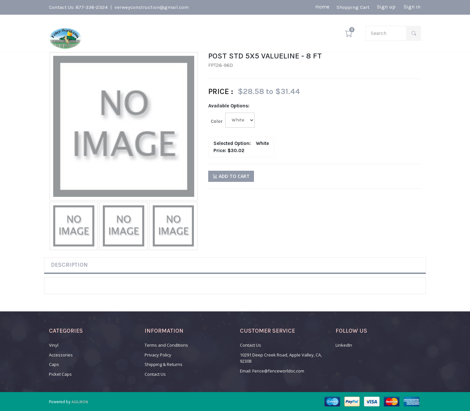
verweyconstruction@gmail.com (152, 7)
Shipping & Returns (163, 364)
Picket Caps (60, 374)
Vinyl (53, 345)
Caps (54, 364)
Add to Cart (231, 176)
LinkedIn (344, 345)
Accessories (61, 355)
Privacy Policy (158, 355)
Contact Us (155, 374)
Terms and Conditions (166, 345)
